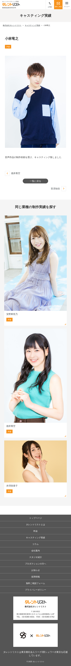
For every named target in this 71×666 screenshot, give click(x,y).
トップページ (35, 518)
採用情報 (35, 576)
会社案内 (35, 550)
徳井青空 (15, 173)
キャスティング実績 (35, 537)
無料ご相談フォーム (35, 583)
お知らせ (35, 570)
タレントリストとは (35, 524)
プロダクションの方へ (35, 563)
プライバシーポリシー (35, 590)
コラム (35, 544)
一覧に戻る (35, 181)
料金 (35, 531)
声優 (8, 47)
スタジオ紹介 (35, 557)
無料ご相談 (58, 4)
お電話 (50, 5)
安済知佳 (55, 188)
